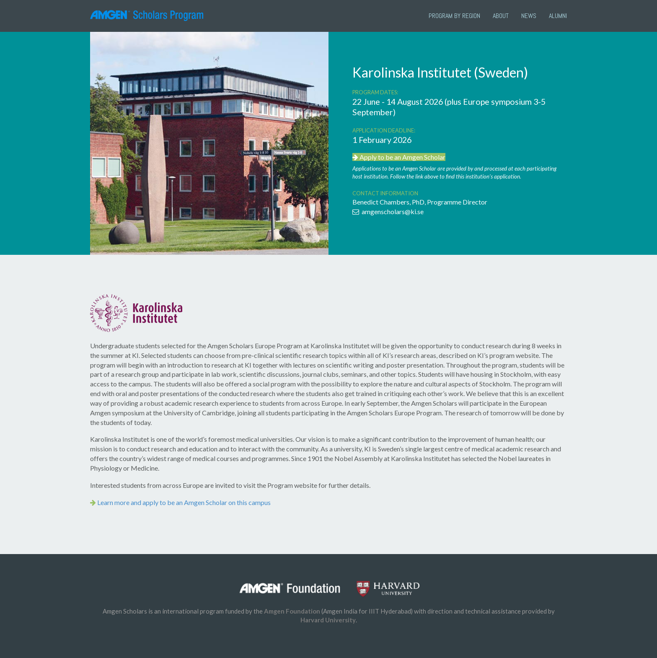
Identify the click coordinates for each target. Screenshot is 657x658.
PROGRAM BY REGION (454, 15)
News (528, 15)
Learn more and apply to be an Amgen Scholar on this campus (180, 502)
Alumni (558, 15)
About (501, 15)
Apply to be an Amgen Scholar (398, 157)
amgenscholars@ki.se (388, 211)
